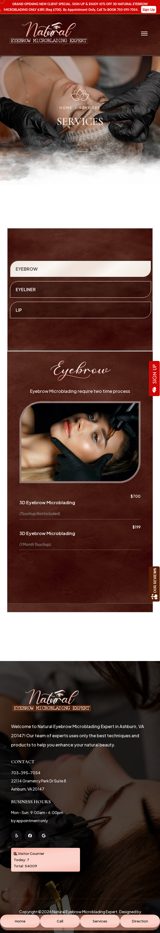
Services (89, 107)
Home (65, 107)
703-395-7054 (26, 772)
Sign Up (148, 9)
